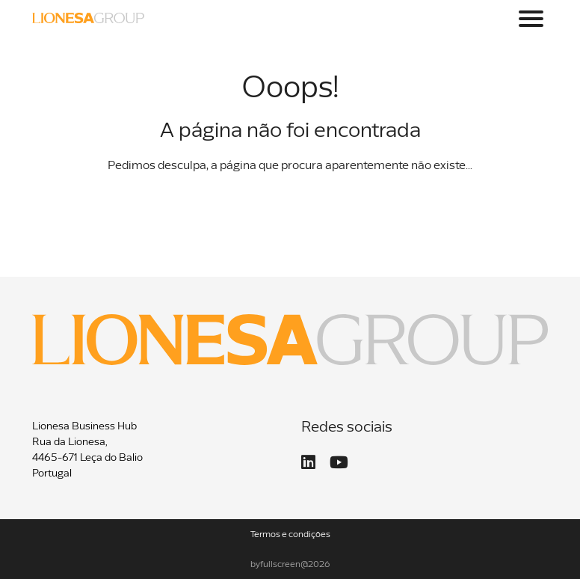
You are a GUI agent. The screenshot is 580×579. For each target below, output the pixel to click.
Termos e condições (290, 534)
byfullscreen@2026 (290, 564)
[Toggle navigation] (531, 19)
